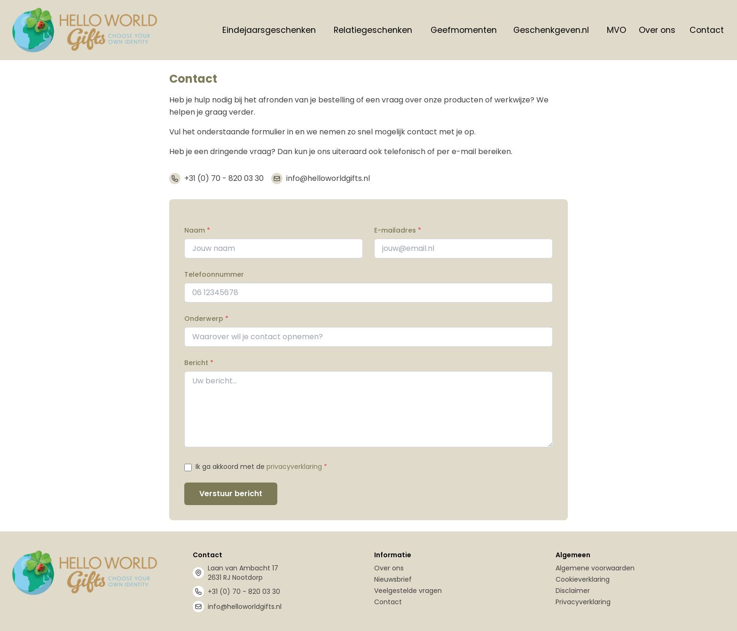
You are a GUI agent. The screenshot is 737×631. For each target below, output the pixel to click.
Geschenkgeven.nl (551, 30)
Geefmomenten (464, 30)
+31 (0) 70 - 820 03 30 (224, 178)
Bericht (198, 362)
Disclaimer (573, 590)
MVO (616, 30)
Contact (707, 30)
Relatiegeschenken (373, 30)
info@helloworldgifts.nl (328, 178)
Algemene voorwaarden (595, 568)
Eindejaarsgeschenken (269, 30)
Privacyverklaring (583, 602)
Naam (197, 230)
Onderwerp (206, 318)
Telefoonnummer (214, 274)
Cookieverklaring (583, 579)
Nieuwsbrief (393, 579)
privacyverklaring (294, 466)
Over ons (657, 30)
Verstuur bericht (230, 493)
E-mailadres (397, 230)
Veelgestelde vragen (408, 590)
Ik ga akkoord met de (261, 466)
